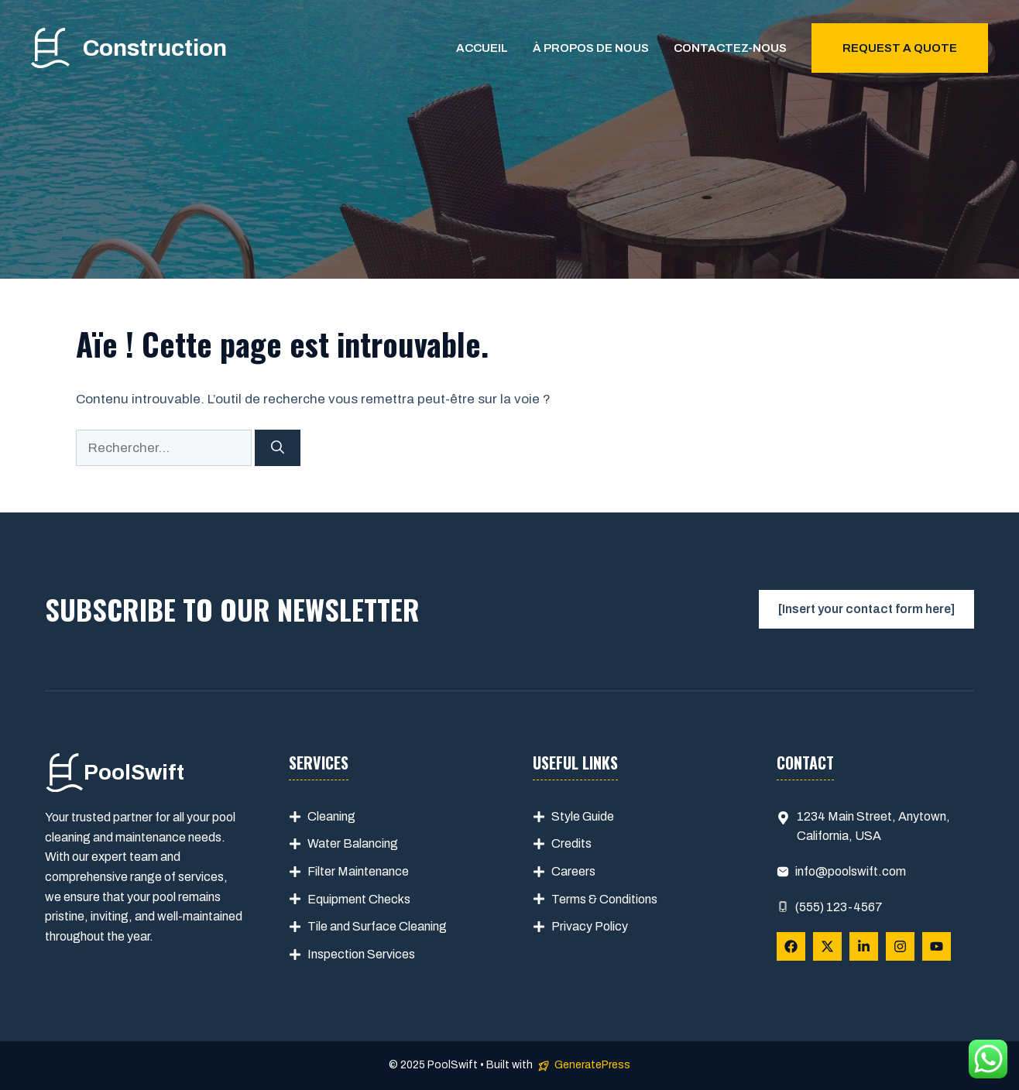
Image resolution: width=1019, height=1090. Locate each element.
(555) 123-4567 (839, 906)
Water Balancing (352, 843)
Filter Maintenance (358, 871)
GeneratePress (592, 1065)
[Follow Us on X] (827, 946)
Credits (571, 843)
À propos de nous (591, 48)
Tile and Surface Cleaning (377, 926)
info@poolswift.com (850, 871)
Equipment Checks (358, 899)
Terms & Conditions (604, 899)
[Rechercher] (277, 448)
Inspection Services (361, 954)
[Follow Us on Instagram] (900, 946)
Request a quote (899, 48)
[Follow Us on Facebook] (791, 946)
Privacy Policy (589, 926)
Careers (573, 871)
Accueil (482, 48)
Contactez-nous (730, 48)
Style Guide (582, 816)
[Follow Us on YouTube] (936, 946)
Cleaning (331, 816)
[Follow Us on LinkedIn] (863, 946)
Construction (155, 48)
